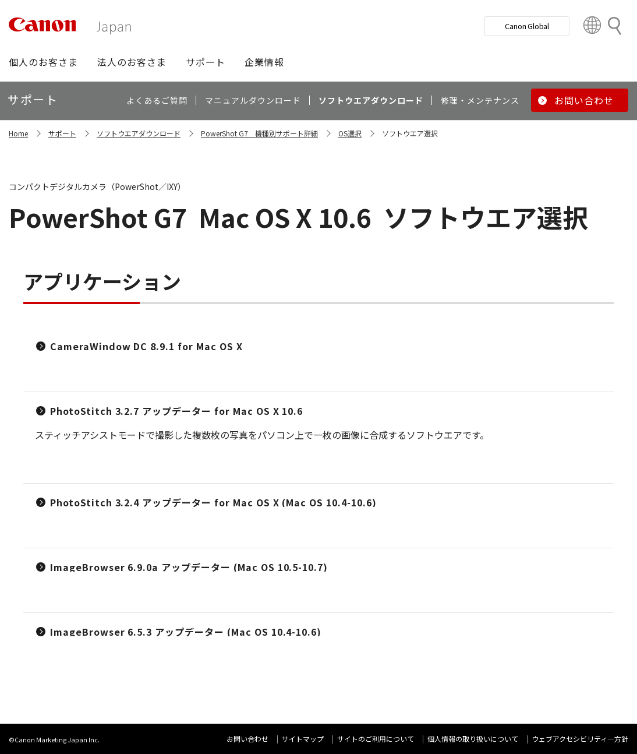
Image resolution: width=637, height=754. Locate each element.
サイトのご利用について (375, 739)
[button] (43, 62)
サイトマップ (303, 739)
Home (18, 133)
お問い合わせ (247, 739)
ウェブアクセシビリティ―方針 (580, 739)
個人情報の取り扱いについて (472, 739)
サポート (62, 133)
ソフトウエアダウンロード (139, 133)
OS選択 (350, 133)
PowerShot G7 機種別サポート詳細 (259, 133)
